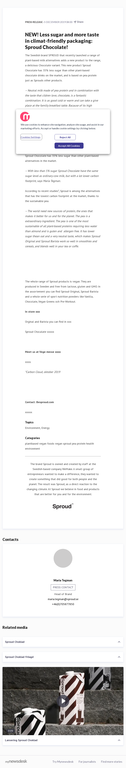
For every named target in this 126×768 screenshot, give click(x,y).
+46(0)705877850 (63, 604)
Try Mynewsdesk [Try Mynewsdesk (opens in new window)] (63, 761)
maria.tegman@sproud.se (63, 599)
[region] (63, 131)
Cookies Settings (30, 137)
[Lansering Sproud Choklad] (63, 701)
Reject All (65, 137)
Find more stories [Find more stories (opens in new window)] (111, 761)
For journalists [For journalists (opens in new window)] (87, 761)
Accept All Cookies (69, 145)
